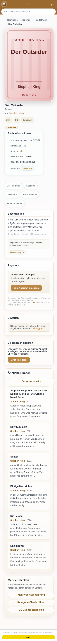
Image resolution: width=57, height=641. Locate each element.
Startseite (12, 20)
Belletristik (41, 20)
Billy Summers (18, 427)
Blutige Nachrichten (21, 486)
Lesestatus (12, 194)
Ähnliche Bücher (14, 203)
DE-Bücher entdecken (31, 610)
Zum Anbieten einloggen (26, 288)
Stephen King (16, 113)
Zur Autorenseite (31, 381)
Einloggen (38, 328)
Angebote (30, 186)
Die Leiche (16, 516)
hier (34, 302)
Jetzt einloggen (19, 360)
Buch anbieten (30, 194)
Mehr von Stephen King (31, 594)
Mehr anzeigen (17, 253)
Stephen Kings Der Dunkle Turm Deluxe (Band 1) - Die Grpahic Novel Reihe (28, 394)
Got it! (28, 637)
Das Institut (17, 546)
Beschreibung (13, 186)
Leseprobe (11, 127)
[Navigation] (4, 4)
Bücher (26, 20)
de (21, 151)
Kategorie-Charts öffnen (31, 602)
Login (51, 4)
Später (14, 456)
